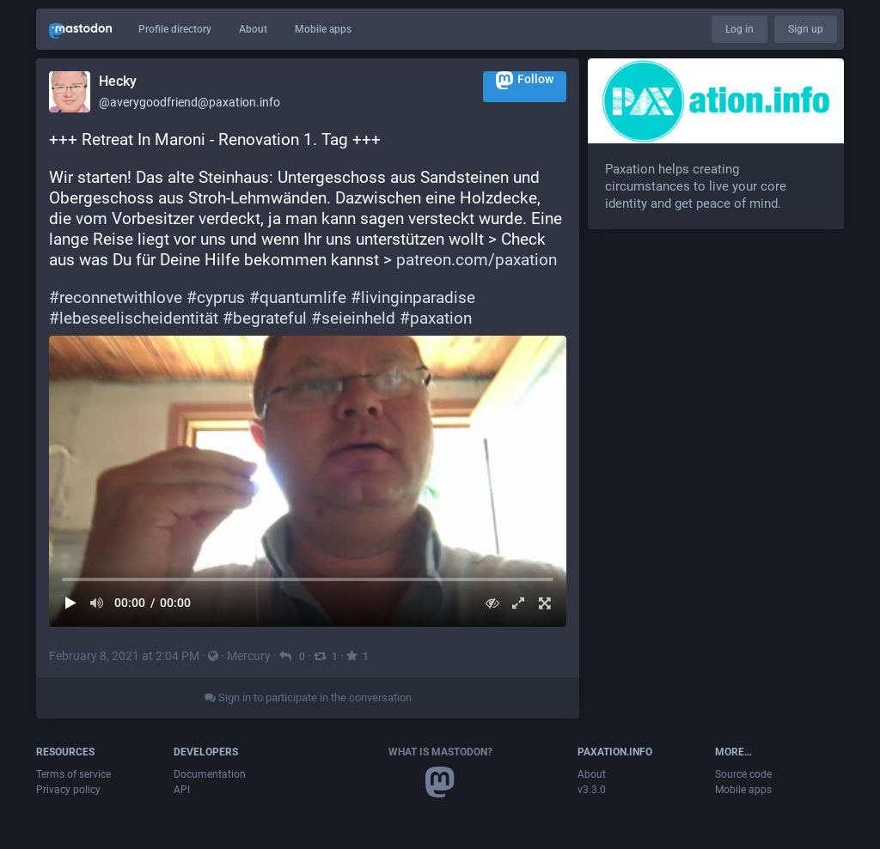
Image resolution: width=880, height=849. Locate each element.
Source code (743, 774)
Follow (524, 80)
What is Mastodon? (440, 752)
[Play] (71, 603)
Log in (739, 29)
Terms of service (73, 774)
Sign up (805, 29)
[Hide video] (492, 603)
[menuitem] (307, 481)
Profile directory (174, 29)
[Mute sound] (97, 603)
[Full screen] (544, 603)
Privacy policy (68, 790)
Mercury (249, 656)
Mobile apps (323, 29)
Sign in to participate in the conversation (308, 697)
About (253, 29)
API (182, 790)
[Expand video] (518, 603)
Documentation (210, 774)
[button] (307, 481)
